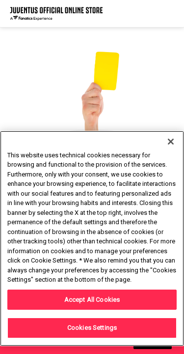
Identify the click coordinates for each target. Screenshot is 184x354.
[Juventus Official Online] (56, 13)
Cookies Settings (92, 327)
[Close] (171, 141)
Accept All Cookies (92, 299)
